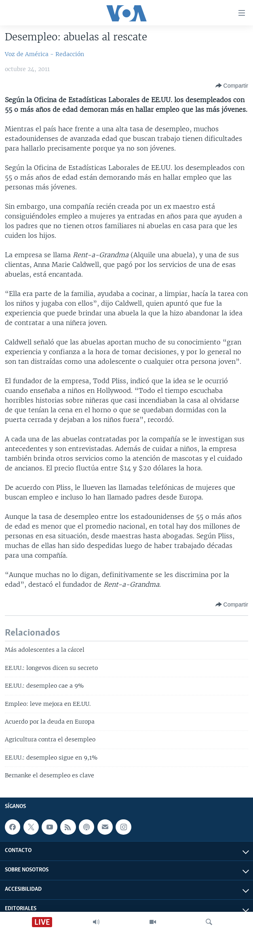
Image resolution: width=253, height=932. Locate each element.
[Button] (231, 85)
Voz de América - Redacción (44, 54)
